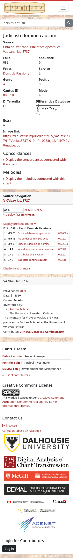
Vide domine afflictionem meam (36, 249)
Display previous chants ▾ (19, 223)
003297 (62, 254)
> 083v (38, 210)
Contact (9, 426)
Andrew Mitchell (20, 309)
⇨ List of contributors (16, 375)
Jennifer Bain (11, 362)
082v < (29, 210)
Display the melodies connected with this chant (34, 180)
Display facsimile (20, 214)
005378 (62, 249)
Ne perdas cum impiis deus (33, 238)
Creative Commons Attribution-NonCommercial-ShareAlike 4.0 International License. (33, 402)
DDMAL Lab (10, 369)
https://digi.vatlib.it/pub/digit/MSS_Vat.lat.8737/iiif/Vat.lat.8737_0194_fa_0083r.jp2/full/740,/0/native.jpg (36, 140)
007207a (63, 244)
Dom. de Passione (16, 73)
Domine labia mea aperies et (34, 233)
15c (38, 114)
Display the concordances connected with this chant (34, 161)
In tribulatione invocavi (31, 254)
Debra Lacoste (12, 356)
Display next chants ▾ (16, 268)
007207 (62, 238)
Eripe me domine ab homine (34, 244)
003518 (8, 95)
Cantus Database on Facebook (21, 431)
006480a (63, 233)
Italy (23, 291)
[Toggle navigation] (63, 8)
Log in (9, 549)
